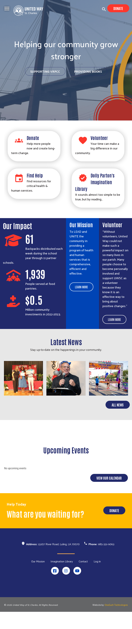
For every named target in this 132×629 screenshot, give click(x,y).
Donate (118, 8)
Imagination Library (62, 578)
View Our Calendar (109, 495)
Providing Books (88, 71)
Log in (97, 578)
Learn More (81, 287)
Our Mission (38, 578)
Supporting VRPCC (45, 71)
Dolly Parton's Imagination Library (94, 182)
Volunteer (99, 138)
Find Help (35, 175)
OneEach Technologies (116, 622)
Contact (83, 578)
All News (118, 422)
